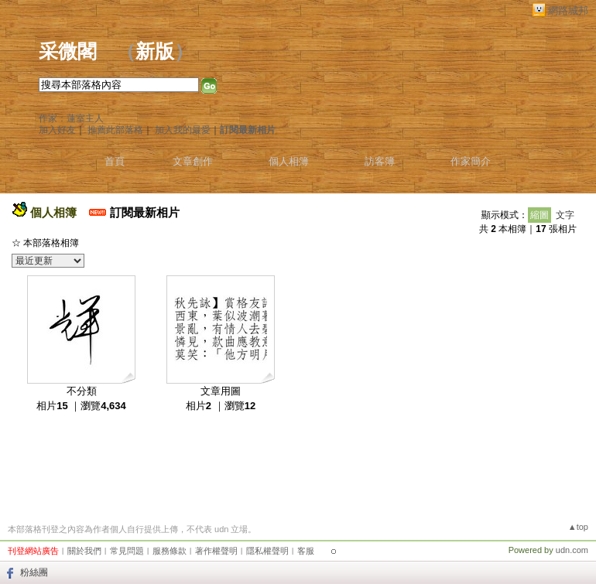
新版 (154, 51)
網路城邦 (568, 10)
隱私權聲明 (267, 550)
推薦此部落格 (115, 130)
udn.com (572, 550)
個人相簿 (289, 161)
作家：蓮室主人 (71, 118)
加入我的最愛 (183, 130)
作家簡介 (470, 161)
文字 (565, 215)
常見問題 (127, 550)
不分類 (82, 391)
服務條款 (169, 550)
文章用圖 (220, 391)
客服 (305, 550)
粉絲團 (34, 572)
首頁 (114, 161)
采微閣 (68, 51)
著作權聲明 (216, 550)
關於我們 (84, 550)
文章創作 (193, 161)
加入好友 (57, 130)
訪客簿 (380, 161)
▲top (578, 526)
